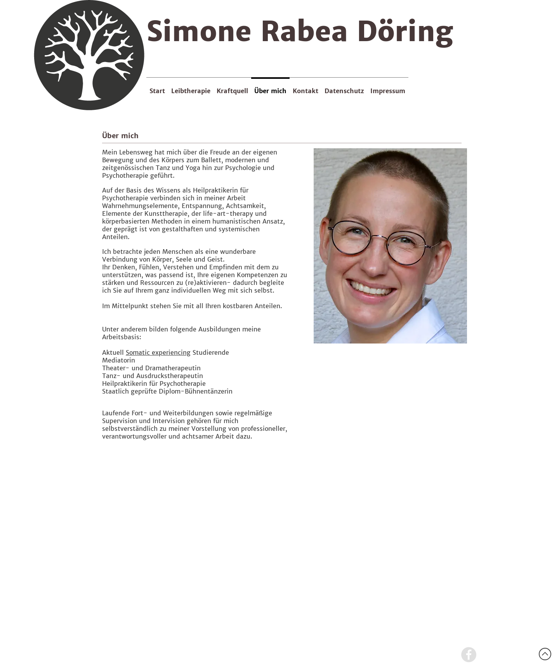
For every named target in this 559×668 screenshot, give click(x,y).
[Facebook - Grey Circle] (468, 654)
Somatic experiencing (158, 352)
